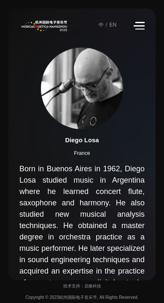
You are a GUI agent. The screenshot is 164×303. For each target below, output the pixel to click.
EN (112, 25)
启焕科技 (92, 286)
